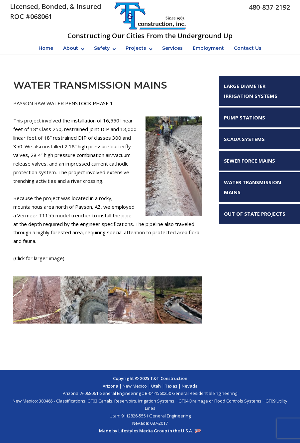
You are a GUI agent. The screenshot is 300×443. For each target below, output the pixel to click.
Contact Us (247, 48)
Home (46, 48)
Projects (136, 48)
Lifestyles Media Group (142, 431)
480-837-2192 (269, 7)
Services (172, 48)
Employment (208, 48)
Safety (102, 48)
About (70, 48)
